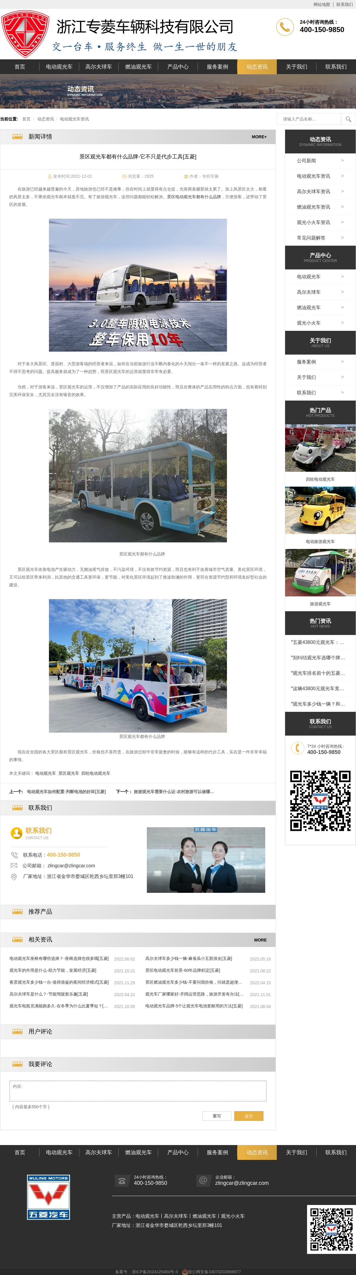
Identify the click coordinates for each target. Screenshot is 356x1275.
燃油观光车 (138, 67)
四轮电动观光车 (95, 773)
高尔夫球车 (98, 67)
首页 (20, 67)
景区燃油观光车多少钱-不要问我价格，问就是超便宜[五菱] (193, 982)
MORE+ (259, 136)
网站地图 (322, 4)
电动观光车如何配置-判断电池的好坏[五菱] (66, 791)
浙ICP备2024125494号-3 (155, 1271)
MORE (260, 939)
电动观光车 (59, 67)
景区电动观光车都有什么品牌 (194, 196)
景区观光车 (68, 773)
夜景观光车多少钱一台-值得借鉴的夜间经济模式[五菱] (59, 982)
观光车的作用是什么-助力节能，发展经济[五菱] (52, 970)
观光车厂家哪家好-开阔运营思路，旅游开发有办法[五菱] (194, 994)
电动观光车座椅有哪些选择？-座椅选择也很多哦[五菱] (59, 958)
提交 (249, 1116)
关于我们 (296, 67)
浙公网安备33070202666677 (214, 1271)
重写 (217, 1116)
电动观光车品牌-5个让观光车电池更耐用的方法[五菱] (194, 1006)
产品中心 (178, 67)
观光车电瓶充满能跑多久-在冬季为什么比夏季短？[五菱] (58, 1006)
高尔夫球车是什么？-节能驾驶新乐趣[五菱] (48, 994)
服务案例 (217, 67)
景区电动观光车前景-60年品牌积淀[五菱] (182, 970)
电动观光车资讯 (74, 119)
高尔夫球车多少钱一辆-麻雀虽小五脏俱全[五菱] (188, 958)
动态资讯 (257, 67)
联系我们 (344, 4)
